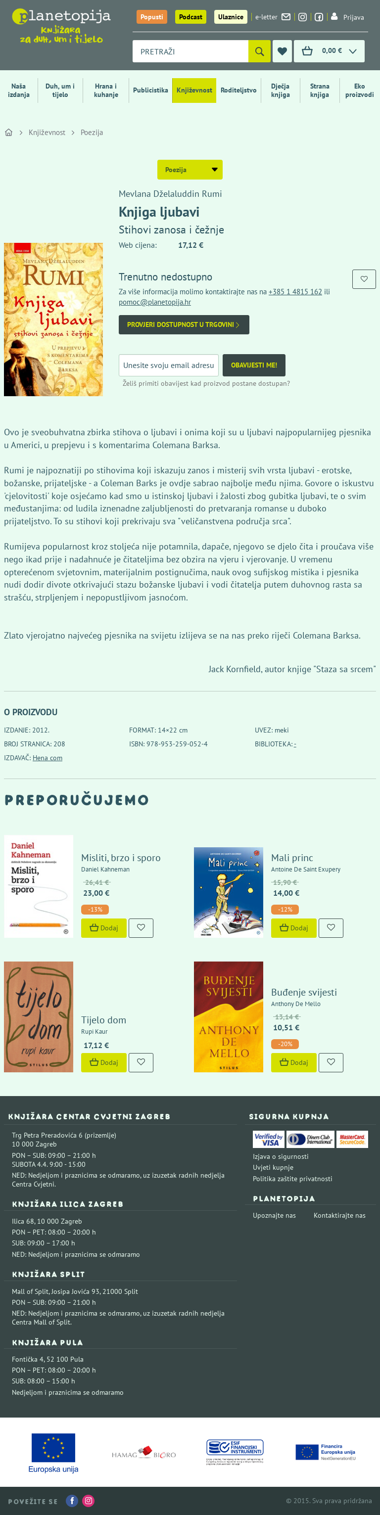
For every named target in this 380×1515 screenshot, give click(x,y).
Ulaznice (230, 16)
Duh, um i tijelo (60, 90)
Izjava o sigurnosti (281, 1156)
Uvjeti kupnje (273, 1167)
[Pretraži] (259, 51)
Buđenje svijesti (304, 992)
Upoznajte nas (274, 1215)
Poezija (92, 132)
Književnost (194, 90)
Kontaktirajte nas (340, 1215)
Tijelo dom (103, 1019)
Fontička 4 (28, 1359)
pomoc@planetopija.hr (155, 302)
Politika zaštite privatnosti (292, 1178)
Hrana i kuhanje (106, 90)
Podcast (190, 16)
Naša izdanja (19, 90)
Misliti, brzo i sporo (121, 857)
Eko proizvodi (359, 90)
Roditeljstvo (239, 90)
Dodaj (104, 927)
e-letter (272, 16)
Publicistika (150, 90)
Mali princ (292, 857)
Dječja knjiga (280, 90)
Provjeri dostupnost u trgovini (184, 324)
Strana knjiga (320, 90)
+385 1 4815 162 (295, 291)
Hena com (47, 757)
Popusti (152, 16)
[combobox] (190, 51)
